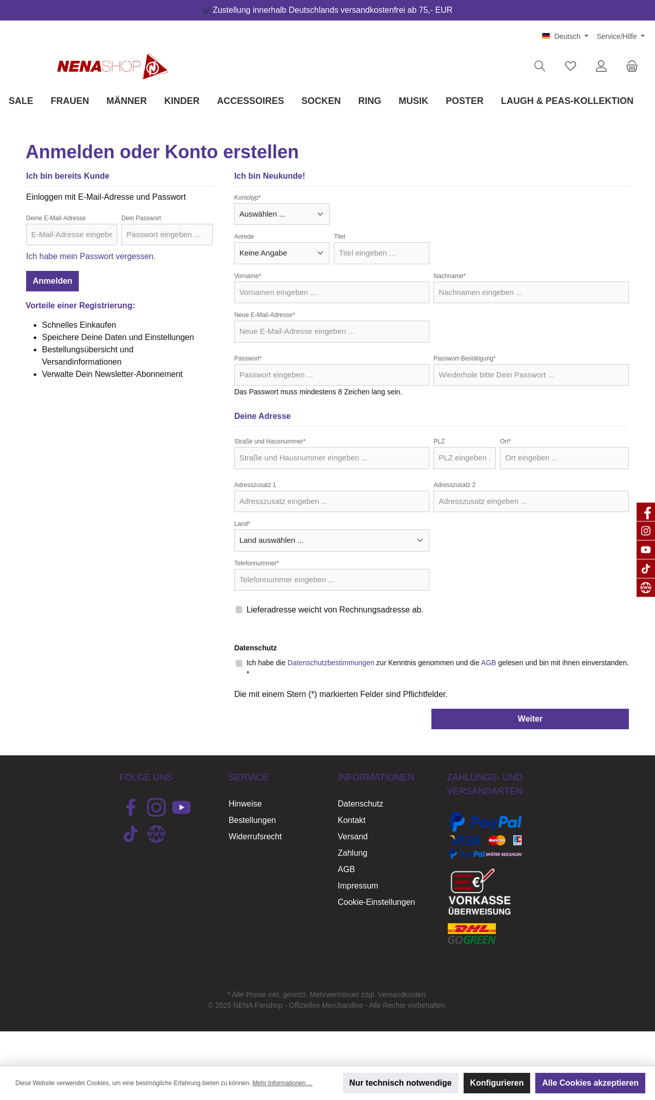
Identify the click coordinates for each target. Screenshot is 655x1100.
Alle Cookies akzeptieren (590, 1082)
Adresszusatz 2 (454, 485)
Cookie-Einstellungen (376, 902)
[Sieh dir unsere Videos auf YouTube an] (181, 807)
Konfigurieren (497, 1082)
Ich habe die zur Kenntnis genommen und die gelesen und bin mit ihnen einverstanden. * (438, 668)
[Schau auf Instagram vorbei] (156, 807)
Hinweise (245, 803)
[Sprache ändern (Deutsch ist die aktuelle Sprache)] (565, 36)
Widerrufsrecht (255, 836)
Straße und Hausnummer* (269, 441)
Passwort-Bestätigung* (464, 358)
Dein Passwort (141, 218)
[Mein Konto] (601, 66)
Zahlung (352, 853)
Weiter (530, 718)
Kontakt (351, 820)
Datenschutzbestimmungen (331, 663)
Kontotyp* (247, 197)
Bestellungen (252, 820)
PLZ (439, 441)
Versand (353, 836)
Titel (339, 236)
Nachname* (449, 276)
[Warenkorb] (632, 66)
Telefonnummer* (256, 563)
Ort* (505, 441)
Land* (242, 523)
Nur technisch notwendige (401, 1082)
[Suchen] (540, 66)
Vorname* (247, 276)
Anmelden (52, 281)
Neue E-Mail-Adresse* (264, 315)
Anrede (244, 236)
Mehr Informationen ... (282, 1083)
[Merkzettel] (570, 66)
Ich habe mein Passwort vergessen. (91, 256)
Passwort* (248, 358)
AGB (488, 663)
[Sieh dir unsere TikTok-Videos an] (130, 833)
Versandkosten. (403, 994)
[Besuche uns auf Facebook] (130, 807)
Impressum (358, 885)
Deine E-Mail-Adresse (56, 218)
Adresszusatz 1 (255, 485)
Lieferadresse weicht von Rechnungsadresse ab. (335, 609)
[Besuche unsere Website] (156, 833)
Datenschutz (360, 803)
